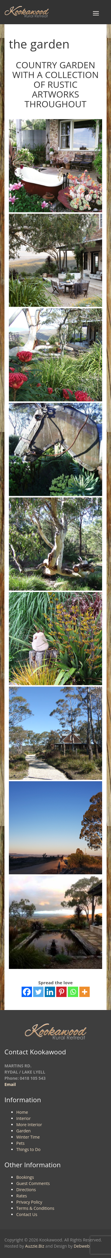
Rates (21, 1196)
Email (10, 1084)
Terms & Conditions (35, 1208)
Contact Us (26, 1214)
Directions (26, 1189)
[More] (84, 992)
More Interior (29, 1124)
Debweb (82, 1246)
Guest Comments (33, 1183)
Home (22, 1112)
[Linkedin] (50, 992)
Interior (23, 1118)
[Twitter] (38, 992)
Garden (23, 1131)
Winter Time (28, 1137)
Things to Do (28, 1149)
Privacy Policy (29, 1202)
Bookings (25, 1177)
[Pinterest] (61, 992)
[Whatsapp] (73, 992)
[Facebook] (27, 992)
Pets (20, 1143)
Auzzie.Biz (34, 1246)
